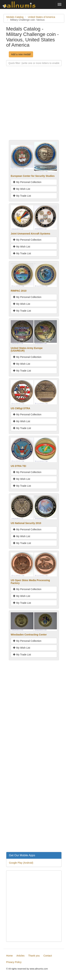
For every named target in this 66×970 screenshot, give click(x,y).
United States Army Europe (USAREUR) (27, 349)
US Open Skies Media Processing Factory (30, 581)
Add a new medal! (21, 54)
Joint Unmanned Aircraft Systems (30, 233)
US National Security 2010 (26, 523)
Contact (47, 955)
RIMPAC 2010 (18, 290)
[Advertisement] (33, 107)
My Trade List (22, 195)
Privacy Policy (13, 962)
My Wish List (21, 189)
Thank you (34, 955)
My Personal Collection (27, 182)
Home (9, 955)
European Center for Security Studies (33, 176)
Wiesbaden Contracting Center (29, 634)
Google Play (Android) (21, 862)
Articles (20, 955)
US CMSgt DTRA (20, 408)
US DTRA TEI (18, 466)
